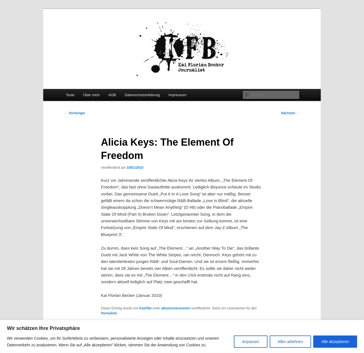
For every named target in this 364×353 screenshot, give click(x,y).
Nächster (290, 113)
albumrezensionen (175, 308)
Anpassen (250, 341)
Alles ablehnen (290, 341)
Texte (70, 95)
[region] (182, 336)
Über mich (91, 95)
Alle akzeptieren (335, 341)
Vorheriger (74, 113)
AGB (112, 95)
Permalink (109, 313)
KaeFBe (145, 308)
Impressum (177, 95)
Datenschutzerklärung (142, 95)
